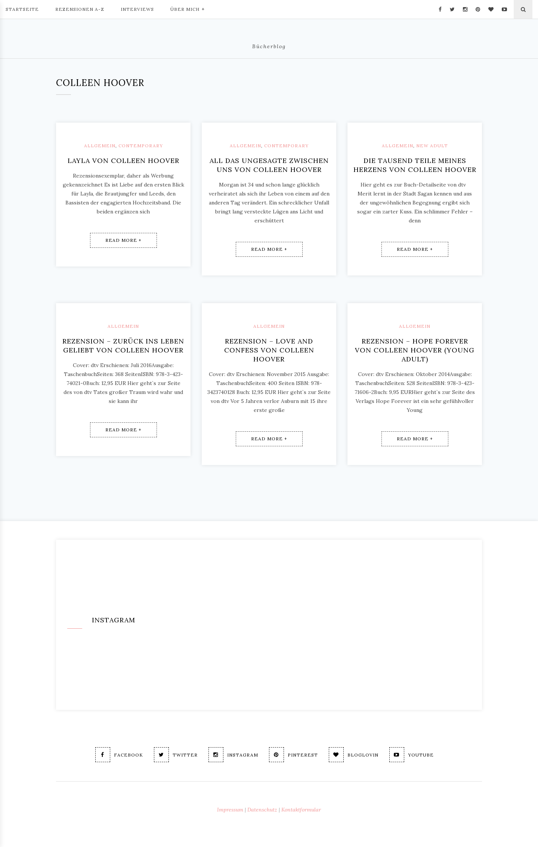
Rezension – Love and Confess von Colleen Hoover (269, 350)
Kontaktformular (301, 809)
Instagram (233, 754)
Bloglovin (353, 754)
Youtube (411, 754)
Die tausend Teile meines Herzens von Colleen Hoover (414, 165)
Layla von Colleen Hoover (123, 160)
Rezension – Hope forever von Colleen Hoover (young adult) (414, 350)
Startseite (22, 9)
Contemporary (140, 145)
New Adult (432, 145)
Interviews (137, 9)
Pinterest (293, 754)
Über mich (187, 8)
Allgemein (99, 145)
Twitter (176, 754)
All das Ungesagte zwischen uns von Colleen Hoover (269, 165)
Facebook (119, 754)
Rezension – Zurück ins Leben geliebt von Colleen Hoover (123, 345)
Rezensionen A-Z (79, 9)
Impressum (230, 809)
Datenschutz (262, 809)
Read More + (123, 240)
